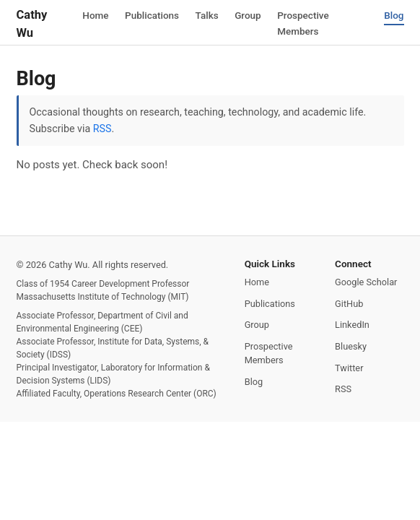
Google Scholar (366, 282)
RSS (102, 128)
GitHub (349, 303)
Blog (393, 14)
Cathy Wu (32, 24)
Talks (207, 14)
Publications (152, 14)
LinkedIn (352, 324)
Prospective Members (302, 23)
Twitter (349, 368)
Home (95, 14)
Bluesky (351, 346)
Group (248, 14)
